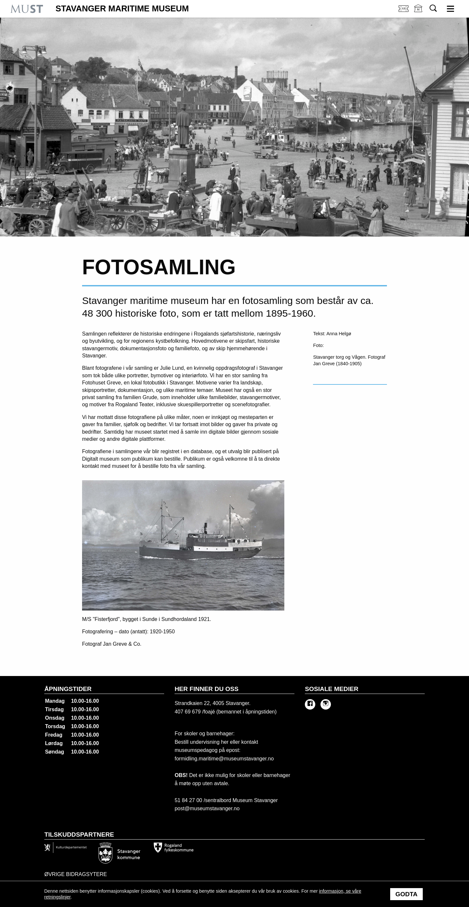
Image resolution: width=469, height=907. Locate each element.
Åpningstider (68, 688)
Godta (406, 894)
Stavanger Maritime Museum (122, 9)
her (224, 742)
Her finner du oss (206, 688)
